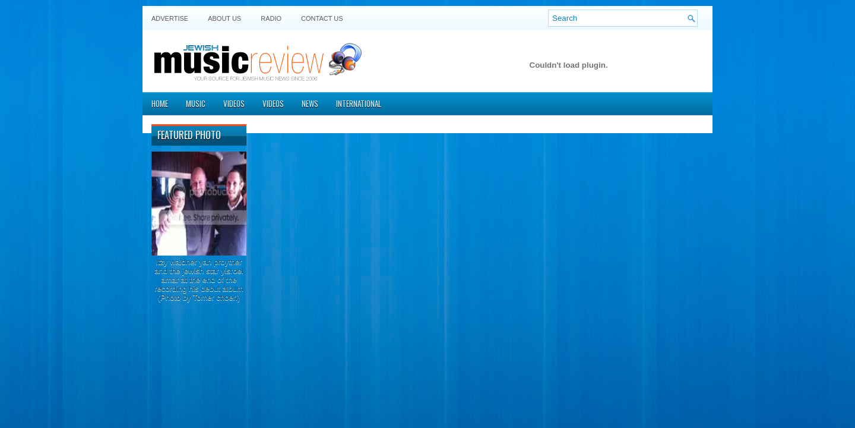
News (310, 103)
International (358, 103)
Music (195, 103)
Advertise (169, 18)
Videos (234, 103)
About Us (224, 18)
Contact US (322, 18)
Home (159, 103)
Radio (271, 18)
